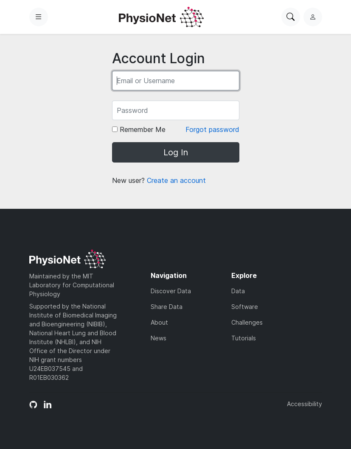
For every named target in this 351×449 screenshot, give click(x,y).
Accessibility (304, 403)
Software (244, 306)
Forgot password (212, 129)
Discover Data (171, 291)
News (158, 338)
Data (238, 291)
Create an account (176, 180)
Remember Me (139, 129)
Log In (175, 152)
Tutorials (243, 338)
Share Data (167, 306)
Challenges (247, 322)
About (159, 322)
